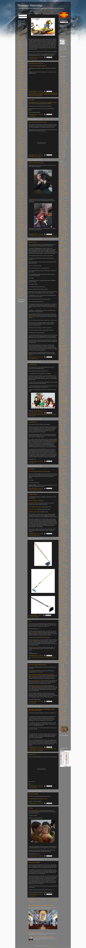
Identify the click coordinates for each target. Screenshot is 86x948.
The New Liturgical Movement (21, 261)
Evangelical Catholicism (20, 102)
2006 (62, 151)
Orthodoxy (62, 481)
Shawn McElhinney (21, 245)
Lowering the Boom (63, 416)
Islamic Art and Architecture (62, 377)
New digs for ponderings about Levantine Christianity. (41, 905)
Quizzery (61, 532)
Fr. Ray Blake (20, 115)
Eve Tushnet (20, 104)
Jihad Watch (20, 166)
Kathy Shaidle (20, 171)
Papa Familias (20, 210)
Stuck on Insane (32, 95)
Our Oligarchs (62, 490)
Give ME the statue (63, 311)
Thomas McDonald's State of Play (21, 273)
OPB (61, 479)
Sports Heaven (62, 583)
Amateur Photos (63, 187)
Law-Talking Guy (63, 406)
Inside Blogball (62, 364)
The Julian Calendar (21, 259)
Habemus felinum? (33, 242)
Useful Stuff (62, 680)
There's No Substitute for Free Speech (64, 654)
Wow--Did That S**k (63, 703)
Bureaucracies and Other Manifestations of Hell (40, 748)
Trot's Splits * (20, 278)
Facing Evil (62, 281)
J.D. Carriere (20, 146)
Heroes (61, 320)
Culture (61, 255)
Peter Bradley (20, 217)
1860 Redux (62, 164)
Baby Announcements (64, 200)
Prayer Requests (63, 522)
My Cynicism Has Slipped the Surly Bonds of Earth (63, 450)
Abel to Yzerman (21, 27)
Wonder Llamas (63, 699)
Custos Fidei (20, 75)
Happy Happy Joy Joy (64, 317)
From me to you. (32, 754)
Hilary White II (20, 134)
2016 (62, 69)
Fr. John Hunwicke (21, 108)
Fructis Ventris (20, 121)
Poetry (61, 511)
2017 (62, 67)
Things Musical (62, 657)
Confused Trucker (21, 68)
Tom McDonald (20, 276)
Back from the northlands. (34, 862)
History (38, 535)
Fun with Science (63, 305)
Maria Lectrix (20, 186)
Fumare (19, 122)
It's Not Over (62, 383)
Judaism (61, 387)
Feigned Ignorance (63, 284)
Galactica (61, 308)
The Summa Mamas (21, 270)
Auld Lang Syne (63, 196)
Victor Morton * (20, 286)
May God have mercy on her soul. (36, 63)
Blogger (49, 945)
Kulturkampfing (62, 399)
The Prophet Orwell (63, 641)
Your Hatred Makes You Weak (63, 716)
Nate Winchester (21, 204)
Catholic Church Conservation (21, 51)
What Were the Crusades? (34, 503)
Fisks (61, 288)
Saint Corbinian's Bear (22, 240)
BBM (61, 207)
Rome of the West (21, 234)
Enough (61, 277)
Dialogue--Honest (63, 266)
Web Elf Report (20, 288)
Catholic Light (20, 57)
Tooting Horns (62, 661)
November (64, 132)
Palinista (61, 494)
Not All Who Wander (63, 466)
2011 (62, 77)
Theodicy (61, 649)
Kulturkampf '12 (63, 397)
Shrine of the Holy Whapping (21, 249)
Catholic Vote (20, 61)
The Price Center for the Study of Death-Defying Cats (63, 639)
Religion (61, 538)
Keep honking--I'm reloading (63, 392)
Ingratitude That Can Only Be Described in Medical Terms (64, 361)
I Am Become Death (63, 341)
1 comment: (40, 615)
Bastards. (31, 808)
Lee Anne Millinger (21, 183)
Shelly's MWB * (20, 247)
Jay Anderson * (20, 152)
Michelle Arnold (20, 197)
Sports (61, 580)
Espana (61, 278)
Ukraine (61, 667)
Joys (61, 386)
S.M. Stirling (20, 238)
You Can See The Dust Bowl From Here (64, 713)
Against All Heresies (21, 32)
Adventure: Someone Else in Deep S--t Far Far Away (64, 181)
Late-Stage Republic (63, 403)
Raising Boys (62, 535)
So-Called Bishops (63, 570)
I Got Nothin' (62, 343)
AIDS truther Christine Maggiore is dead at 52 (38, 65)
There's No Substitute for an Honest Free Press (64, 651)
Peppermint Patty (21, 216)
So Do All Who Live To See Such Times (64, 566)
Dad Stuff (61, 257)
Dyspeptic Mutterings (30, 5)
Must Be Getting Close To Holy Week (63, 447)
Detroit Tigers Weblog (22, 83)
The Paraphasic (21, 263)
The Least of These (63, 631)
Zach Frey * (20, 296)
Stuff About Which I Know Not (46, 414)
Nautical (61, 460)
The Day (61, 621)
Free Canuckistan (21, 118)
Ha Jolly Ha (20, 128)
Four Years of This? (63, 297)
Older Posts (54, 899)
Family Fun (34, 156)
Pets (37, 358)
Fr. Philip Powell (21, 114)
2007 (62, 150)
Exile (61, 280)
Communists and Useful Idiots (63, 237)
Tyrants (61, 665)
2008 (62, 81)
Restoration (62, 541)
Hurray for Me (62, 334)
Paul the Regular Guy (22, 213)
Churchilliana (62, 232)
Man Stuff (61, 420)
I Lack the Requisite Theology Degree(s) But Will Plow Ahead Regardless (63, 350)
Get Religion (20, 125)
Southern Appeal (21, 251)
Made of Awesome (63, 419)
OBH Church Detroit (63, 474)
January (63, 148)
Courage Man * (20, 69)
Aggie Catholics (21, 33)
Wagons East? (62, 682)
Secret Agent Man (21, 244)
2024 (62, 58)
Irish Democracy (63, 371)
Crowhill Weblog (21, 73)
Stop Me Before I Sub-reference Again (64, 586)
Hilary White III (20, 135)
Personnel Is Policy (63, 503)
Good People (38, 156)
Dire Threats (34, 414)
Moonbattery (31, 94)
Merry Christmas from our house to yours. (38, 122)
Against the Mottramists (62, 184)
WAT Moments (62, 687)
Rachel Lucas (20, 222)
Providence (62, 526)
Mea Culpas (62, 425)
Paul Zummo (20, 214)
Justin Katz (20, 169)
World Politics (62, 702)
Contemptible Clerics (63, 244)
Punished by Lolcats (63, 527)
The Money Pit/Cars (63, 634)
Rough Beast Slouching (47, 94)
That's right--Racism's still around (64, 612)
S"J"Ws (61, 548)
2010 (62, 78)
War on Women (63, 683)
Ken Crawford (20, 174)
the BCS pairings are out (37, 680)
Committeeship (62, 235)
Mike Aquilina (20, 199)
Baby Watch (62, 203)
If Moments (62, 355)
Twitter (61, 664)
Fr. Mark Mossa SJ (21, 111)
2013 (62, 73)
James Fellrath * (21, 148)
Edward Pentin (20, 96)
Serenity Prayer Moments (63, 558)
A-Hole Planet (62, 175)
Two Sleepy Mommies (22, 281)
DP (66, 40)
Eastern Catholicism (63, 270)
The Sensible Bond (21, 267)
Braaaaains (62, 217)
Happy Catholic (20, 131)
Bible (61, 210)
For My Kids (62, 296)
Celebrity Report (63, 228)
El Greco (61, 274)
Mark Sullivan (20, 190)
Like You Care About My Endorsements (63, 408)
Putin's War (62, 531)
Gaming (61, 310)
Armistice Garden (63, 192)
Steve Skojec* (20, 252)
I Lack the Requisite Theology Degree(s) (63, 345)
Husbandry (62, 335)
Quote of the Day (63, 534)
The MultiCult (62, 636)
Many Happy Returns (35, 616)
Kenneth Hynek (20, 176)
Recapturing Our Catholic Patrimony (21, 225)
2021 (62, 62)
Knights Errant (35, 750)
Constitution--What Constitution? (63, 242)
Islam (61, 375)
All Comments (22, 17)
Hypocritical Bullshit (63, 338)
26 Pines (61, 165)
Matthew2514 (62, 424)
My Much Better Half (63, 455)
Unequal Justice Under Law (63, 674)
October (63, 134)
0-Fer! (30, 16)
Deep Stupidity (62, 263)
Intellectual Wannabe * (22, 145)
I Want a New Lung (63, 352)
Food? (61, 291)
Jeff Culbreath (20, 153)
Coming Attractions (63, 234)
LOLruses (62, 415)
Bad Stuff (61, 204)
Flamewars (62, 290)
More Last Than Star (21, 200)
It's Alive (61, 381)
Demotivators (62, 264)
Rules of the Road (63, 546)
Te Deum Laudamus (21, 255)
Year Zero (62, 709)
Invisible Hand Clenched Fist (62, 370)
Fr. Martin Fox (20, 112)
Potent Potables (63, 517)
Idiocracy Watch (63, 354)
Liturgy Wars (62, 413)
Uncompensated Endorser (63, 671)
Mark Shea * (20, 187)
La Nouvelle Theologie (22, 179)
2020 (62, 64)
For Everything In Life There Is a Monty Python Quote (64, 293)
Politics (61, 512)
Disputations (20, 86)
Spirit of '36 (62, 578)
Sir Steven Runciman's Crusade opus (36, 500)
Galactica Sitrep (21, 124)
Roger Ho (19, 233)
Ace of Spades (20, 29)
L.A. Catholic (20, 177)
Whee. (30, 621)
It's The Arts (62, 384)
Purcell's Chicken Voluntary (21, 221)
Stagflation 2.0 (62, 584)
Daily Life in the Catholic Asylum (63, 259)
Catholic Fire (20, 54)
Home (43, 899)
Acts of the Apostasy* (22, 30)
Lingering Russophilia (64, 410)
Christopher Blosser (21, 65)
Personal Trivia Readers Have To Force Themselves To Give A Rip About (64, 501)
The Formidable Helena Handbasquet (64, 626)
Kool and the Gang (38, 672)
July (63, 138)
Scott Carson (20, 241)
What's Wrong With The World (21, 290)
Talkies (33, 462)
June (63, 140)
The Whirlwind (62, 647)
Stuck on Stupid (63, 592)
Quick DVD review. (33, 422)
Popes (61, 515)
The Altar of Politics (63, 614)
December (64, 83)
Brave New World (63, 218)
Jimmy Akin (20, 167)
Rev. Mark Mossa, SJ (22, 226)
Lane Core (20, 180)
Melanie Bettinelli (21, 193)
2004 (62, 154)
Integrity (19, 143)
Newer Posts (32, 899)
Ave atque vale (62, 197)
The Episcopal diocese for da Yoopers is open (38, 798)
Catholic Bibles (20, 48)
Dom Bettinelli (20, 87)
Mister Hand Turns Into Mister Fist (63, 438)
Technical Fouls (63, 603)
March (63, 145)
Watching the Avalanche (62, 689)
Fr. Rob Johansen (21, 117)
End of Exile (62, 275)
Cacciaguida (20, 47)
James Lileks (20, 149)
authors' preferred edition (38, 685)
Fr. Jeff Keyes (20, 107)
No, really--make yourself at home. (36, 162)
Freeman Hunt (20, 119)
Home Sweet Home (63, 326)
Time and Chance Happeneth (63, 660)
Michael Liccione (21, 196)
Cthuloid (61, 254)
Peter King (35, 647)
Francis (61, 300)
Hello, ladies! (32, 100)
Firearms (61, 287)
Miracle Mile (54, 441)
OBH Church (62, 473)
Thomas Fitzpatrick (21, 271)
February (64, 146)
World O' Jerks (62, 700)
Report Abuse (63, 723)
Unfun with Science (38, 95)
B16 (60, 199)
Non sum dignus (63, 465)
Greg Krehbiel (20, 127)
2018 (62, 66)
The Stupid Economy (63, 645)
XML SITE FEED (21, 293)
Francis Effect (62, 301)
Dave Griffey (20, 79)
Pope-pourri (62, 514)
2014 (62, 72)
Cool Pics (61, 246)
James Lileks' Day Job (22, 150)
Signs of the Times (63, 561)
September (64, 135)
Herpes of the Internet (64, 321)
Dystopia (61, 269)
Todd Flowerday (21, 275)
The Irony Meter (63, 630)
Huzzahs (61, 337)
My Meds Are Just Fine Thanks (63, 453)
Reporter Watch (63, 540)
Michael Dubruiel (21, 194)
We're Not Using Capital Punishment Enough (63, 692)
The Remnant (20, 265)
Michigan (61, 434)
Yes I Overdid (34, 787)
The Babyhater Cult (63, 616)
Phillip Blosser (20, 219)
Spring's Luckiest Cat (33, 316)
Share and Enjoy (63, 560)
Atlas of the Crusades (33, 509)
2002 (62, 158)
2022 (62, 61)
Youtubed (61, 720)
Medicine (61, 427)
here (55, 712)
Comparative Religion (64, 239)
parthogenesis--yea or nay (41, 410)
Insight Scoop (20, 142)
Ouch (61, 485)
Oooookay (62, 478)
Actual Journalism (63, 178)
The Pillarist (20, 264)
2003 (62, 156)
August (63, 137)
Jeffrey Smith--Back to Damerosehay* (22, 158)
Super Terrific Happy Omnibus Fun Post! (37, 664)
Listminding (62, 412)
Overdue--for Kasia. (33, 494)
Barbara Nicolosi (21, 39)
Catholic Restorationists (20, 60)
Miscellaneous (62, 435)
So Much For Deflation (64, 567)
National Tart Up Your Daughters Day (64, 458)
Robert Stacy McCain (22, 230)
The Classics (62, 620)
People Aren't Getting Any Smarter (64, 496)
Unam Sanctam (20, 282)
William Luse (20, 292)
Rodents (61, 542)
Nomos (61, 464)
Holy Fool (19, 137)
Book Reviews (34, 535)
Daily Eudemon (20, 76)
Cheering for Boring (63, 230)
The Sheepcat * (20, 268)
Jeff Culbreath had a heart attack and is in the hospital (39, 471)
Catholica (61, 227)
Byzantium (62, 226)
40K (60, 167)
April (63, 143)
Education (62, 272)
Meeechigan (62, 428)
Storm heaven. (32, 469)
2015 (62, 70)
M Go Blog (20, 184)
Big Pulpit (19, 43)
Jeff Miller (19, 156)
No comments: (40, 57)
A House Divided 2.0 (63, 173)
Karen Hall (20, 170)
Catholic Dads (20, 52)
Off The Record (20, 207)
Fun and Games (63, 304)
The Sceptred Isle (63, 643)
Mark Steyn (20, 189)
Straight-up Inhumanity (62, 589)
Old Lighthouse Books (22, 209)
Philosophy (62, 507)
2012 (62, 75)
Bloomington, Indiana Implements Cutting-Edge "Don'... (65, 120)
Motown (61, 443)
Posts (20, 15)
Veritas (19, 285)
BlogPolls (61, 213)
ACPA (61, 177)
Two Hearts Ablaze (21, 279)
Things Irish (62, 656)
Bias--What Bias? (63, 208)
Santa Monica (62, 549)
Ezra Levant (20, 105)
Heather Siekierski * (21, 132)
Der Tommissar (20, 82)
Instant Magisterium (63, 365)
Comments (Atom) (37, 901)
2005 (62, 153)
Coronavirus (62, 248)
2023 (62, 59)
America (61, 188)
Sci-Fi (61, 552)
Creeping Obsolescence (62, 252)
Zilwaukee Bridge (43, 637)
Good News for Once (64, 313)
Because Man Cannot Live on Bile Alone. (36, 932)
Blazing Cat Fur (20, 44)
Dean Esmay (20, 80)
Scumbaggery (54, 94)
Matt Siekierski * (21, 191)
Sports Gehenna (63, 581)
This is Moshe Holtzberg (33, 810)
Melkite (61, 430)
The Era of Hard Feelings (63, 624)
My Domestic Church (21, 203)
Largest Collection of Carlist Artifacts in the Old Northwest (64, 401)
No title (63, 110)
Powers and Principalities (38, 94)
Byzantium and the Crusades (34, 511)
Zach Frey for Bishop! (33, 793)
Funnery (61, 307)
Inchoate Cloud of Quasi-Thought (63, 359)
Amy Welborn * (20, 36)
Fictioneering (62, 285)
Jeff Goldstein (20, 155)
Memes (61, 431)
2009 (62, 80)
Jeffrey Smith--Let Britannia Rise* (21, 161)
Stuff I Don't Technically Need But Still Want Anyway (64, 597)
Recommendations (63, 537)
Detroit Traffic (20, 85)
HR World (61, 331)
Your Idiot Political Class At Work (63, 719)
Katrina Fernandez (21, 173)
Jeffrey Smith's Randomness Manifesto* (20, 163)
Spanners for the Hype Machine (63, 577)
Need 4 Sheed (20, 206)
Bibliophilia (62, 211)
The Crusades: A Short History (35, 506)
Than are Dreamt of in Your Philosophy (64, 607)
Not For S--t (62, 471)
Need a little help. (32, 364)
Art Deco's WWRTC (21, 37)
